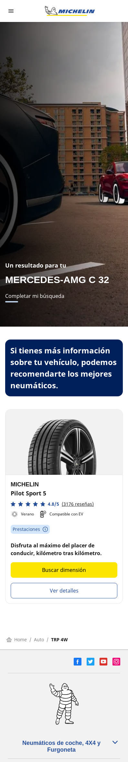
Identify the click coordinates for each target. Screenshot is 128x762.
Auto (39, 639)
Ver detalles (64, 590)
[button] (52, 504)
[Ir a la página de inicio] (70, 11)
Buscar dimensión (64, 570)
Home (16, 639)
